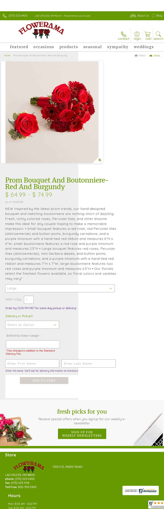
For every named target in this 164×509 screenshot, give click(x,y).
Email (154, 55)
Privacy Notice (103, 493)
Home (7, 55)
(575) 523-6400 (18, 15)
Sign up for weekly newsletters (82, 354)
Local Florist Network (128, 493)
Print (140, 55)
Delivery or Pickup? (97, 236)
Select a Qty (91, 220)
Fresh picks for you (82, 337)
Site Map (149, 493)
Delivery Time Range (101, 256)
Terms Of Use (83, 493)
